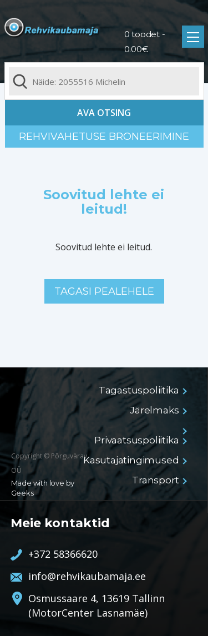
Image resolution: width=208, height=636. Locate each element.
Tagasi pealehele (104, 291)
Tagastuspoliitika (142, 390)
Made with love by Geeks (43, 487)
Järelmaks (157, 410)
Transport (158, 480)
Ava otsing (104, 113)
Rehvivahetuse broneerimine (104, 136)
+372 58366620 (63, 554)
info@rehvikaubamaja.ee (87, 576)
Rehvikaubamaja (52, 31)
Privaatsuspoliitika (139, 440)
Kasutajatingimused (134, 460)
